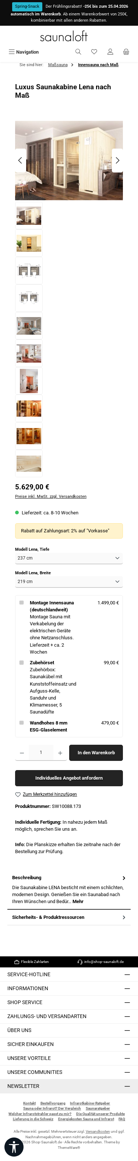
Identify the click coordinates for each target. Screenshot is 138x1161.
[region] (69, 298)
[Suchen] (78, 52)
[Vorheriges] (20, 160)
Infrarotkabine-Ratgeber (90, 1103)
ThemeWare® (69, 1148)
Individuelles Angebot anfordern (69, 778)
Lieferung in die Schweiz (33, 1119)
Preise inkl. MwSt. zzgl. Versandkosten (50, 496)
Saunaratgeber (98, 1108)
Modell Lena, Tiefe (32, 549)
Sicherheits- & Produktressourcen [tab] (69, 917)
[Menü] (23, 52)
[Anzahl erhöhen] (60, 753)
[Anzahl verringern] (22, 753)
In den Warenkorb (96, 752)
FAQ (121, 1119)
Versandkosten (98, 1131)
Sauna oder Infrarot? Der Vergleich (52, 1108)
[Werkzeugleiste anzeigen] (14, 1147)
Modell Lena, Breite (33, 572)
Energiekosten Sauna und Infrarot (86, 1119)
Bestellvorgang (53, 1103)
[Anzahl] (41, 753)
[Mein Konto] (110, 52)
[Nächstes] (117, 160)
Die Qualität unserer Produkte (100, 1114)
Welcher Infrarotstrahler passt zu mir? (39, 1114)
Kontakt (29, 1103)
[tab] (69, 889)
